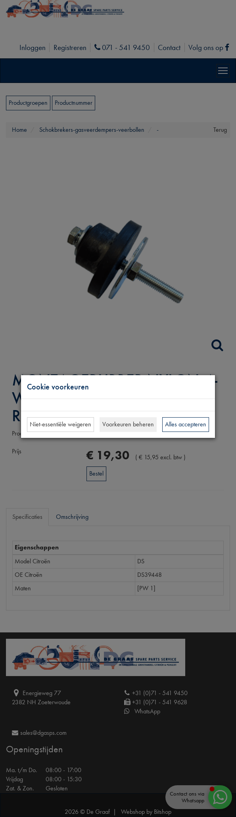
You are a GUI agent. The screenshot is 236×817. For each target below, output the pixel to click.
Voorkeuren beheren (128, 424)
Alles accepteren (185, 424)
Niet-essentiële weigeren (60, 424)
